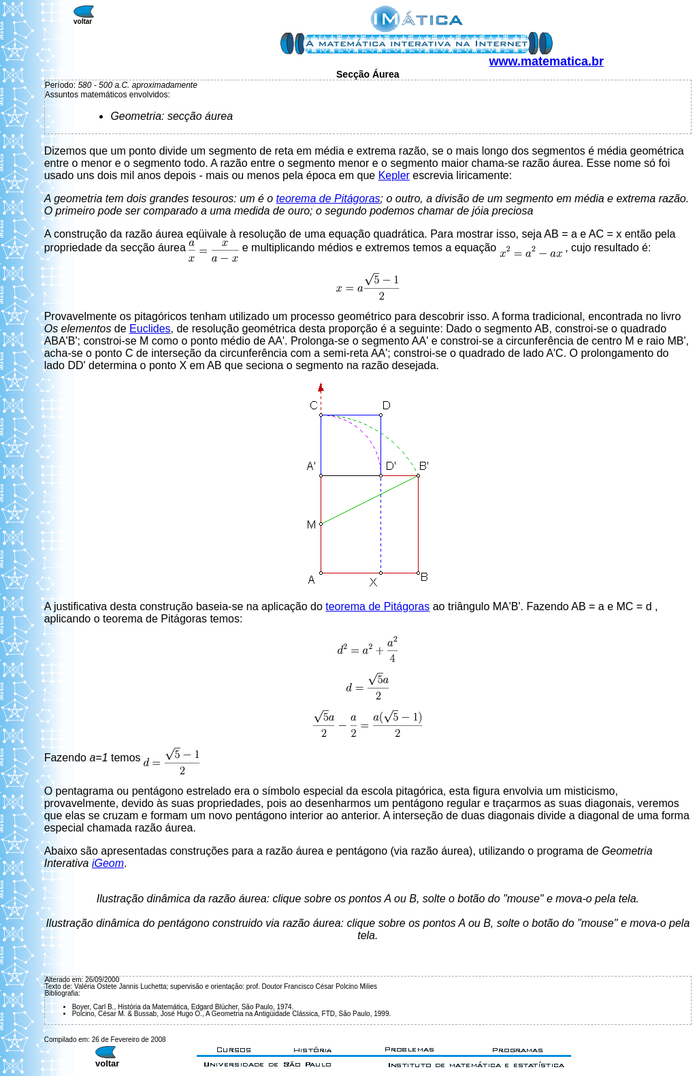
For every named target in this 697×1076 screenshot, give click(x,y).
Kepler (394, 175)
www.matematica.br (546, 61)
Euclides (149, 328)
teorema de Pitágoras (328, 198)
